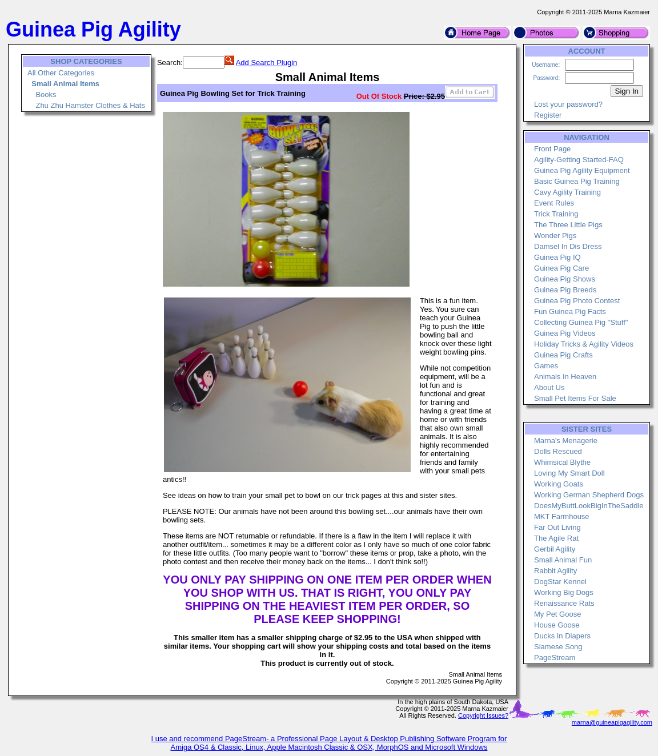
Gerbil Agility (554, 549)
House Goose (557, 625)
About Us (549, 387)
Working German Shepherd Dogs (589, 494)
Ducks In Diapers (562, 636)
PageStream (554, 657)
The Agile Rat (556, 538)
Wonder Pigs (555, 235)
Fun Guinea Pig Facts (570, 311)
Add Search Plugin (267, 62)
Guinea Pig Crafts (563, 355)
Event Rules (554, 203)
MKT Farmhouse (561, 516)
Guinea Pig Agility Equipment (582, 170)
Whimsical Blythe (562, 462)
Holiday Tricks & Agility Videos (583, 344)
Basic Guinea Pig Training (577, 181)
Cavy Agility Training (567, 192)
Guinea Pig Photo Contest (577, 300)
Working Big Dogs (563, 592)
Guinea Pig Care (561, 268)
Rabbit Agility (555, 570)
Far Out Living (557, 527)
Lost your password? (568, 104)
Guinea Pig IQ (557, 257)
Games (546, 365)
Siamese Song (558, 646)
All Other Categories (60, 73)
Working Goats (558, 484)
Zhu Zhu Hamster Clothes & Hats (90, 105)
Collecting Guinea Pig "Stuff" (581, 322)
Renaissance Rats (564, 603)
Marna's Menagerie (565, 440)
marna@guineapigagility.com (612, 722)
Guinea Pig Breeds (565, 289)
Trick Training (556, 214)
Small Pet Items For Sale (575, 398)
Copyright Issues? (483, 715)
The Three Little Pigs (568, 224)
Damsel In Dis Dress (567, 246)
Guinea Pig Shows (564, 279)
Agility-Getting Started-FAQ (579, 159)
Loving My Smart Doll (569, 473)
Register (547, 115)
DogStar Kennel (560, 581)
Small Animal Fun (563, 560)
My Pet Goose (557, 614)
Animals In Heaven (565, 376)
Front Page (552, 148)
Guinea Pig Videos (564, 333)
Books (45, 94)
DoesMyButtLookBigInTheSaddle (589, 505)
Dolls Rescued (558, 451)
